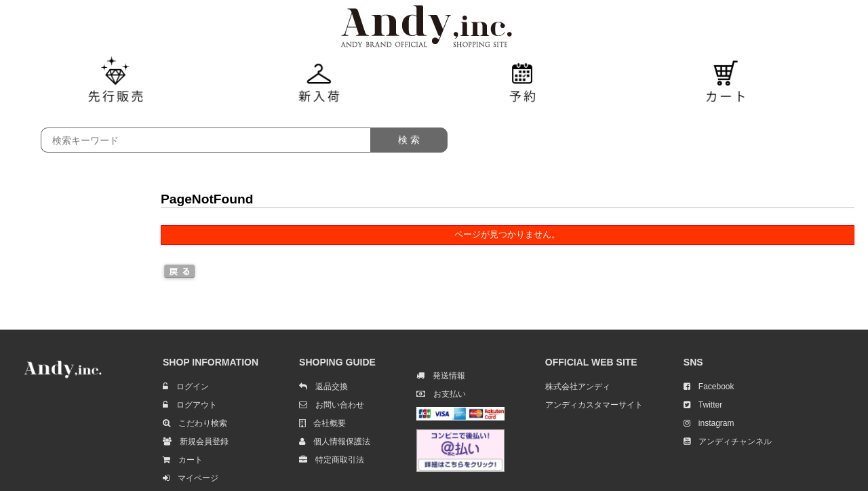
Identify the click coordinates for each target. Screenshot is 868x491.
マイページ (190, 478)
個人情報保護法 (334, 441)
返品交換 (323, 386)
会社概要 (322, 423)
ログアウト (190, 405)
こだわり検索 (195, 423)
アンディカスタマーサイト (594, 405)
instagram (709, 423)
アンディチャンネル (728, 441)
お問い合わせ (331, 405)
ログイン (186, 386)
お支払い (441, 394)
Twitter (703, 405)
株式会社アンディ (577, 386)
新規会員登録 (196, 441)
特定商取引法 (331, 460)
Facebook (709, 386)
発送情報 (440, 375)
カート (183, 460)
